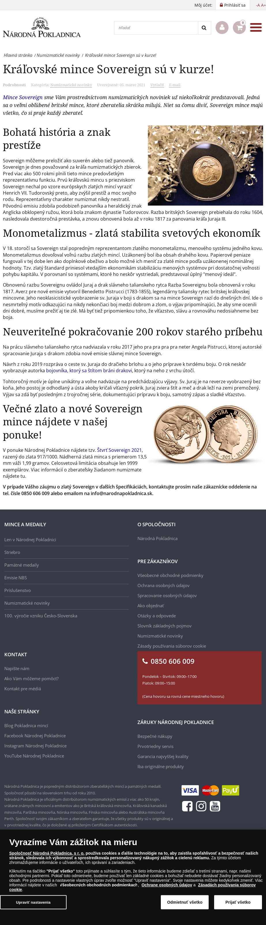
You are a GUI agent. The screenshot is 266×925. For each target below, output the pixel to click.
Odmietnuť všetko (185, 902)
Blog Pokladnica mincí (26, 725)
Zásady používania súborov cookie (171, 646)
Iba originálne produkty (160, 766)
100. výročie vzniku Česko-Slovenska (40, 615)
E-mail (174, 84)
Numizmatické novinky (71, 84)
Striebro (12, 552)
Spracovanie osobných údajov (167, 595)
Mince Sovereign (23, 97)
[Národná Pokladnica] (42, 27)
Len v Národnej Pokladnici (30, 539)
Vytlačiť (157, 84)
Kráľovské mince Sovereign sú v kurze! (108, 69)
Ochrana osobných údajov (163, 585)
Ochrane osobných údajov (167, 885)
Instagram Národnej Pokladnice (35, 746)
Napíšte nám (16, 668)
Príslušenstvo (17, 590)
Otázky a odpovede (156, 615)
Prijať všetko (237, 902)
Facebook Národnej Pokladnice (35, 735)
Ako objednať (150, 605)
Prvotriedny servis (155, 746)
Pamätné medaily (21, 565)
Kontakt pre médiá (22, 688)
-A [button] (258, 5)
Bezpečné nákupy (154, 736)
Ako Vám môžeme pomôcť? (31, 678)
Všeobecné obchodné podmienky (170, 575)
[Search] (204, 27)
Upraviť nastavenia (33, 902)
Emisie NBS (15, 577)
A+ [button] (263, 5)
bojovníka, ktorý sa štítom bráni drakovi (89, 370)
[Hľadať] (156, 27)
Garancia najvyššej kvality (162, 756)
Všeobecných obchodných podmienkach (99, 885)
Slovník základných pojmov (164, 626)
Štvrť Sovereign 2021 (119, 450)
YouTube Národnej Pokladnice (34, 756)
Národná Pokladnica (157, 538)
